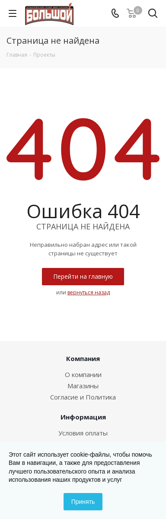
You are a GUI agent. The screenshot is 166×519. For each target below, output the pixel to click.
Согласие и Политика (83, 397)
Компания (83, 358)
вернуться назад (88, 292)
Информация (83, 417)
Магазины (83, 385)
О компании (83, 374)
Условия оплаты (83, 433)
